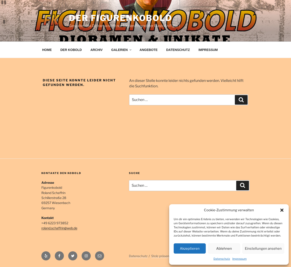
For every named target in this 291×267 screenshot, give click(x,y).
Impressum (239, 258)
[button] (282, 210)
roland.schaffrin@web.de (59, 228)
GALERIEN (121, 50)
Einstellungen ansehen (263, 249)
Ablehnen (224, 249)
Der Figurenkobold (120, 18)
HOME (47, 50)
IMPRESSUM (208, 50)
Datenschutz (221, 258)
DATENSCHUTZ (178, 50)
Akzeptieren (190, 249)
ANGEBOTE (149, 50)
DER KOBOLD (71, 50)
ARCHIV (96, 50)
